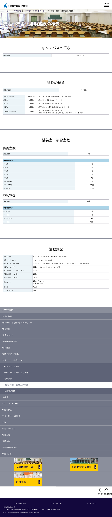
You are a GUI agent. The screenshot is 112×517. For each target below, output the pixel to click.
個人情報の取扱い (21, 503)
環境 (4, 422)
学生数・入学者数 (12, 366)
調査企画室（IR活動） (11, 354)
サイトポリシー (56, 503)
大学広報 (6, 435)
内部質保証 (7, 410)
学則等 (5, 397)
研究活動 (6, 348)
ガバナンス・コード (11, 404)
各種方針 (6, 329)
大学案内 (17, 11)
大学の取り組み (9, 429)
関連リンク (7, 454)
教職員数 (8, 379)
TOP (7, 11)
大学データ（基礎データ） (35, 11)
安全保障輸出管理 (10, 341)
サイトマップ (91, 503)
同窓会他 (6, 441)
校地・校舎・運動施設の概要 (16, 385)
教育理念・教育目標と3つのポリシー (17, 323)
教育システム (8, 335)
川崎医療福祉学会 (10, 447)
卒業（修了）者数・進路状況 (16, 373)
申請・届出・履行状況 (11, 416)
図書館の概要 (10, 391)
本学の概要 (7, 316)
